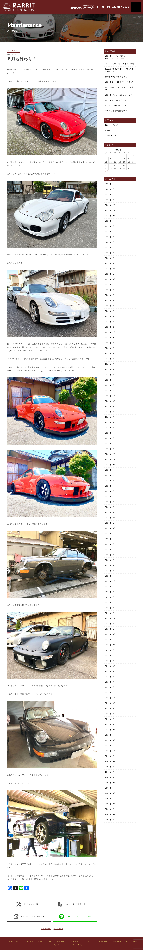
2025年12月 (110, 205)
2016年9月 (110, 650)
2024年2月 (110, 316)
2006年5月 (110, 799)
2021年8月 (110, 475)
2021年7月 (110, 481)
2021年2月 (110, 507)
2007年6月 (110, 788)
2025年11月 (110, 210)
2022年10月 (110, 401)
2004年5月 (110, 820)
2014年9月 (110, 687)
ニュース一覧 (28, 942)
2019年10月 (110, 592)
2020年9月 (110, 534)
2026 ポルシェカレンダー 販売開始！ (119, 88)
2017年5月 (110, 640)
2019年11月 (110, 587)
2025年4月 (110, 247)
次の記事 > (58, 929)
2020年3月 (110, 565)
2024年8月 (110, 290)
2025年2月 (110, 258)
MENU (136, 7)
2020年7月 (110, 544)
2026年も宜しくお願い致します (118, 95)
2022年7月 (110, 417)
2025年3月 (110, 253)
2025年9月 (110, 221)
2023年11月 (110, 332)
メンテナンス (110, 136)
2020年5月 (110, 555)
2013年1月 (110, 724)
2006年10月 (110, 793)
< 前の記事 (46, 929)
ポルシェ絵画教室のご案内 (116, 111)
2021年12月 (110, 454)
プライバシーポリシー (120, 942)
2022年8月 (110, 412)
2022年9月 (110, 406)
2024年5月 (110, 300)
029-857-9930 (120, 7)
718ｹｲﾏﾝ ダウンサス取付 (116, 106)
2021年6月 (110, 486)
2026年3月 (110, 194)
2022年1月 (110, 449)
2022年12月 (110, 391)
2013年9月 (110, 708)
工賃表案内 (103, 942)
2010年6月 (110, 756)
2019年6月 (110, 613)
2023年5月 (110, 364)
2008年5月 (110, 777)
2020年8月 (110, 539)
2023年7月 (110, 353)
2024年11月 (110, 274)
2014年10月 (110, 682)
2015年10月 (110, 666)
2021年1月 (110, 512)
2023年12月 (110, 327)
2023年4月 (110, 369)
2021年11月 (110, 459)
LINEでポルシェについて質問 (75, 916)
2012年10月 (110, 730)
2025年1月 (110, 263)
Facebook (98, 7)
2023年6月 (110, 359)
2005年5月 (110, 809)
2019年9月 (110, 597)
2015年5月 (110, 677)
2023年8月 (110, 348)
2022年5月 (110, 428)
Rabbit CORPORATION (17, 7)
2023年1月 (110, 385)
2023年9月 (110, 343)
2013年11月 (110, 698)
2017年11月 (110, 629)
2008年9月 (110, 772)
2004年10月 (110, 814)
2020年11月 (110, 523)
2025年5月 (110, 242)
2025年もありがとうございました (119, 100)
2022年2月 (110, 444)
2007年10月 (110, 783)
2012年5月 (110, 735)
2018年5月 (110, 624)
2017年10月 (110, 634)
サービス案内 (14, 942)
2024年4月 (110, 306)
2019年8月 (110, 602)
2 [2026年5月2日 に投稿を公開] (128, 155)
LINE (103, 7)
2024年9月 (110, 285)
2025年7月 (110, 232)
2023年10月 (110, 338)
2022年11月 (110, 396)
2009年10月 (110, 761)
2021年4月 (110, 497)
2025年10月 (110, 216)
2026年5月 (110, 184)
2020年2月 (110, 571)
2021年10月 (110, 465)
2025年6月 (110, 237)
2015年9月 (110, 671)
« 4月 (106, 171)
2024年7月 (110, 295)
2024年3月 (110, 311)
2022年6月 (110, 422)
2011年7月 (110, 746)
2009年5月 (110, 767)
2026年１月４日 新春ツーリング (119, 82)
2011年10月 (110, 740)
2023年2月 (110, 380)
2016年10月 (110, 645)
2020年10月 (110, 528)
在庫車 (40, 942)
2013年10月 (110, 703)
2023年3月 (110, 375)
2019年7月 (110, 608)
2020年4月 (110, 560)
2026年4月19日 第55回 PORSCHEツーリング (115, 57)
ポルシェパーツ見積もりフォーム (75, 904)
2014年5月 (110, 693)
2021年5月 (110, 491)
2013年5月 (110, 719)
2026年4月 (110, 189)
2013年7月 (110, 714)
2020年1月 (110, 576)
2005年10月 (110, 804)
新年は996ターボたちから (116, 77)
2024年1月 (110, 322)
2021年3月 (110, 502)
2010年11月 (110, 751)
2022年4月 (110, 433)
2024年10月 (110, 279)
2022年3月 (110, 438)
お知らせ (109, 130)
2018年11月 (110, 618)
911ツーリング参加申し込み (29, 916)
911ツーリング (111, 125)
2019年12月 (110, 581)
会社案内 (60, 942)
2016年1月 (110, 661)
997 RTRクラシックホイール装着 (119, 64)
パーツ (50, 942)
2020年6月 (110, 550)
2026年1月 (110, 200)
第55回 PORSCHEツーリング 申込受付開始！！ (119, 70)
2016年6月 (110, 655)
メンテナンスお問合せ (29, 904)
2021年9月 (110, 470)
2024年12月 (110, 269)
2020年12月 (110, 518)
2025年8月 (110, 226)
